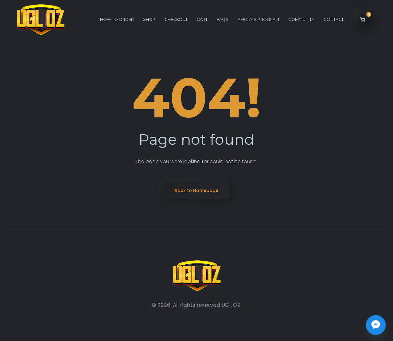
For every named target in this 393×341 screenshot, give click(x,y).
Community (301, 19)
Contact (334, 19)
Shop (149, 19)
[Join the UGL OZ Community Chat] (376, 325)
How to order (117, 19)
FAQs (222, 19)
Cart (202, 19)
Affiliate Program (258, 19)
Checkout (176, 19)
